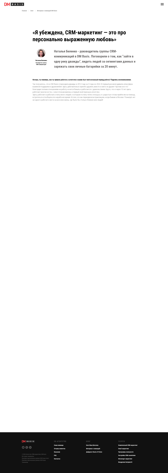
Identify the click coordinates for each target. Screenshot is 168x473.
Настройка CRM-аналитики (126, 455)
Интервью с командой (93, 448)
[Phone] (26, 447)
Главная (24, 11)
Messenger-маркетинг (125, 459)
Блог (32, 11)
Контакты (57, 459)
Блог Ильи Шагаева (92, 445)
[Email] (23, 447)
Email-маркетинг (123, 448)
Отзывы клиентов (59, 448)
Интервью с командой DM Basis (47, 11)
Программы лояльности (125, 452)
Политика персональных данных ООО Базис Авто (35, 458)
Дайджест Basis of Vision (94, 452)
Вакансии (57, 452)
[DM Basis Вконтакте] (30, 447)
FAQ (55, 455)
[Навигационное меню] (162, 4)
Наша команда (58, 445)
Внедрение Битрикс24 (125, 462)
